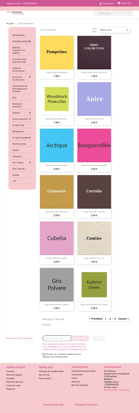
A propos (10, 378)
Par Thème (18, 162)
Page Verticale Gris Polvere (57, 304)
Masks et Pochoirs (17, 105)
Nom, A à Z (115, 30)
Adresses (76, 381)
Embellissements (21, 41)
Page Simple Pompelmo (56, 72)
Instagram (102, 338)
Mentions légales (14, 374)
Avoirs (74, 378)
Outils (15, 150)
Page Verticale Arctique (56, 165)
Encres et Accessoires (18, 78)
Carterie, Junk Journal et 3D (19, 60)
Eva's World (18, 168)
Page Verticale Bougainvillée (94, 165)
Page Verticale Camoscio (57, 211)
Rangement (18, 131)
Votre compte (80, 367)
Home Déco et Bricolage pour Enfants (20, 88)
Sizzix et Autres (20, 118)
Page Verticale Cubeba (56, 258)
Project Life (18, 125)
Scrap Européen (20, 137)
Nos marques (45, 378)
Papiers (16, 112)
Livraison (10, 371)
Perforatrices (19, 143)
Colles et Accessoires (18, 69)
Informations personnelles (84, 371)
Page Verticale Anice (94, 118)
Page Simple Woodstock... (56, 118)
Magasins (10, 389)
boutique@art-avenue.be (117, 389)
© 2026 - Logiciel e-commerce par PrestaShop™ (69, 409)
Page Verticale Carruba (94, 211)
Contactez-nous (13, 385)
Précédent (95, 319)
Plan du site (44, 374)
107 (14, 181)
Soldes (15, 174)
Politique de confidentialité (51, 371)
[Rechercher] (113, 13)
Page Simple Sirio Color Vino (94, 72)
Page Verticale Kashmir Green (94, 304)
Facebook (96, 338)
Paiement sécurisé (14, 382)
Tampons (17, 156)
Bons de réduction (80, 385)
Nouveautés (18, 35)
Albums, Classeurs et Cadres (18, 50)
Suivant (124, 319)
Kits (14, 97)
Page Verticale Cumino (94, 258)
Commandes (77, 374)
